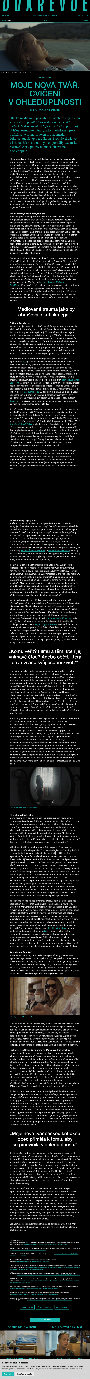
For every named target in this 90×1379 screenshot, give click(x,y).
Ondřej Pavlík (53, 110)
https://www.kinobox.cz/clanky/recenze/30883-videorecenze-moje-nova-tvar (44, 1244)
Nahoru (45, 1347)
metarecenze (61, 1307)
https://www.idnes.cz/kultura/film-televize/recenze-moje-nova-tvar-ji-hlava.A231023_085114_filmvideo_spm (48, 1275)
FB (79, 15)
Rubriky (6, 1357)
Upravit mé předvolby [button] (24, 1374)
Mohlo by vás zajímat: (67, 1327)
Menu (45, 20)
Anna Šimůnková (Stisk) (21, 424)
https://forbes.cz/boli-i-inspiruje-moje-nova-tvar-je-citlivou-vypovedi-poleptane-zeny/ (35, 1288)
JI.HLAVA (76, 1353)
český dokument (44, 1307)
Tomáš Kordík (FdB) (30, 392)
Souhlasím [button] (8, 1374)
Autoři (5, 1358)
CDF (84, 1353)
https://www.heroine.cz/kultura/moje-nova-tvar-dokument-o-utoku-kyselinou (49, 1299)
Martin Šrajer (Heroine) (59, 550)
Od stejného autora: (22, 1327)
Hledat (85, 20)
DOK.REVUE (5, 15)
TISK (86, 1347)
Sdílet (86, 1346)
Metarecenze (45, 77)
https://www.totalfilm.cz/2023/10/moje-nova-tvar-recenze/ (32, 1261)
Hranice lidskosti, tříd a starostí (67, 1335)
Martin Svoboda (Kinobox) (58, 618)
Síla (45, 931)
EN (87, 15)
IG (84, 15)
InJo (24, 361)
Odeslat (55, 1358)
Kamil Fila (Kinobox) (57, 928)
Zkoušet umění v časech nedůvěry (22, 1335)
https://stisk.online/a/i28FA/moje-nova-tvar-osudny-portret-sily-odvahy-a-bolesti (35, 1294)
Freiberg (14, 401)
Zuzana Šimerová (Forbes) (33, 550)
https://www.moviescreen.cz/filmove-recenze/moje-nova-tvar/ (28, 1250)
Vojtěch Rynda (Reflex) (46, 624)
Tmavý (9, 20)
